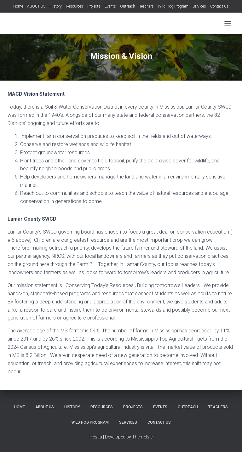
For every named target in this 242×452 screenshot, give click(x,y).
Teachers (146, 6)
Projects (94, 6)
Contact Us (219, 6)
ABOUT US (36, 6)
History (55, 6)
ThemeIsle (142, 436)
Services (199, 6)
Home (18, 6)
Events (110, 6)
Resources (74, 6)
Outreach (127, 6)
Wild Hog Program (173, 6)
